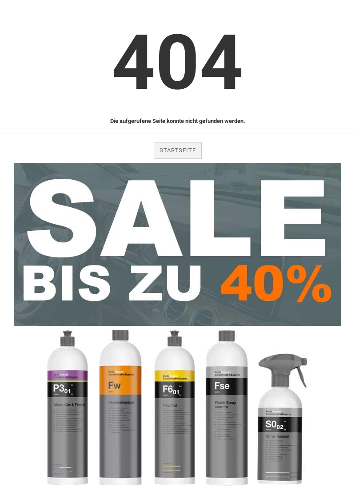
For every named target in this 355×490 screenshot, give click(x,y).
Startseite (178, 150)
